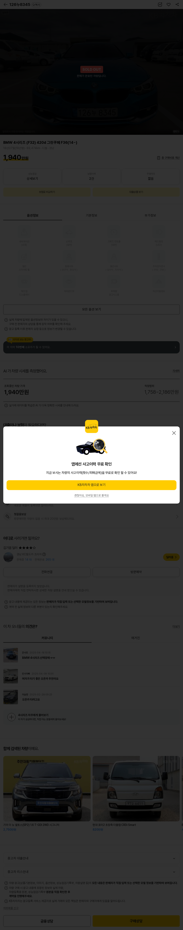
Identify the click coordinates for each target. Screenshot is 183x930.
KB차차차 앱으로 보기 (91, 485)
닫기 (174, 433)
